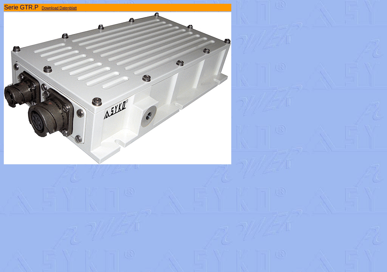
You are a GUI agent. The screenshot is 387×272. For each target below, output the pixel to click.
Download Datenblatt (59, 8)
